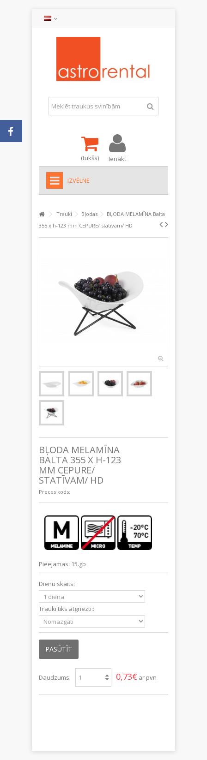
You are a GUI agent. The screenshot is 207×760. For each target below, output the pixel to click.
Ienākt (117, 158)
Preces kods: (54, 491)
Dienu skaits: (57, 584)
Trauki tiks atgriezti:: (67, 609)
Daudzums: (55, 677)
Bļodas (89, 213)
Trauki (64, 213)
